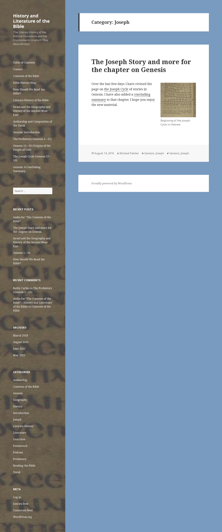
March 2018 (20, 335)
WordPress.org (22, 517)
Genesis (18, 393)
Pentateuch (20, 446)
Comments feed (23, 510)
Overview (19, 439)
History (17, 406)
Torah (16, 472)
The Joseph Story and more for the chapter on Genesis (141, 65)
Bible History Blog (24, 83)
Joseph (17, 419)
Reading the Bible (24, 465)
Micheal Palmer (129, 153)
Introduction (21, 413)
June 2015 (19, 348)
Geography (20, 400)
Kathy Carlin (21, 288)
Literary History (23, 426)
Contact (18, 69)
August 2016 (21, 342)
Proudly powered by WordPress (111, 183)
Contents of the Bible (26, 76)
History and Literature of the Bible (31, 21)
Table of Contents (24, 62)
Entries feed (20, 504)
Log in (17, 497)
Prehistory (19, 459)
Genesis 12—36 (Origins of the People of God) (32, 147)
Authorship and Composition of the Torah (32, 123)
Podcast (18, 452)
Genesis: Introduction (26, 132)
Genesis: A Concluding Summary (27, 169)
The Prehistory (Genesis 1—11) (32, 139)
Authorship (20, 380)
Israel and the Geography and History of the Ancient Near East (31, 111)
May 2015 (19, 355)
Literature (19, 432)
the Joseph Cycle (116, 89)
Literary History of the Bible (31, 100)
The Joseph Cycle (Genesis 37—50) (32, 158)
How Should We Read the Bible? (29, 91)
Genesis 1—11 (21, 253)
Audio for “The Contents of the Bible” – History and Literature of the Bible (32, 302)
